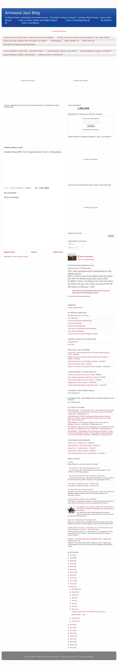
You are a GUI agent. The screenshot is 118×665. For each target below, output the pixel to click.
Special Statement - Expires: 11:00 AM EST (19, 54)
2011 (72, 633)
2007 (72, 639)
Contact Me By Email (59, 31)
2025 (72, 558)
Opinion (61, 20)
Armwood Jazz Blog (22, 13)
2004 (72, 647)
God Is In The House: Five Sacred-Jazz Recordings (84, 366)
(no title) (70, 462)
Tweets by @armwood (75, 307)
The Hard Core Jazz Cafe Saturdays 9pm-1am (84, 468)
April (73, 606)
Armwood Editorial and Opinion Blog (79, 320)
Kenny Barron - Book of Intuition (78, 451)
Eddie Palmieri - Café (78, 614)
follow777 (76, 657)
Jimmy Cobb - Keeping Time (77, 443)
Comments (73, 248)
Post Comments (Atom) (20, 256)
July (73, 597)
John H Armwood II (86, 256)
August (74, 595)
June (73, 600)
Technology (95, 20)
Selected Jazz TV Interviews (79, 268)
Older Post (58, 252)
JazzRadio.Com (73, 342)
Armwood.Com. (14, 23)
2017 (72, 581)
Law (41, 23)
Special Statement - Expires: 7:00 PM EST (96, 51)
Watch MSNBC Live (72, 41)
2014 (72, 624)
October (74, 592)
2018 (72, 578)
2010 (72, 636)
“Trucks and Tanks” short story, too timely (81, 374)
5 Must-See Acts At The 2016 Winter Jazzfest (82, 361)
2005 (72, 644)
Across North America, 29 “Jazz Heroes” (81, 380)
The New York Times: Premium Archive (80, 489)
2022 (72, 566)
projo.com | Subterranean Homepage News (82, 520)
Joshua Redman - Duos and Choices (80, 445)
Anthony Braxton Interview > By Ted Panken (82, 499)
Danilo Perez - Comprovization (78, 448)
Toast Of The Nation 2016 (76, 364)
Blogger (90, 657)
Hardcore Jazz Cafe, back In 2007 (94, 278)
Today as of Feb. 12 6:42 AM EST (50, 54)
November (75, 589)
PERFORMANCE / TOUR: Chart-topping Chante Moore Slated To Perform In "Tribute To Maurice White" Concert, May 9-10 (89, 417)
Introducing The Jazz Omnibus (78, 382)
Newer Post (9, 252)
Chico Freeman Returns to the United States (82, 453)
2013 (72, 627)
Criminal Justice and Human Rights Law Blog (82, 334)
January (74, 621)
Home (33, 252)
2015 (72, 586)
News (14, 20)
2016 (72, 584)
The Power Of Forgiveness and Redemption (82, 328)
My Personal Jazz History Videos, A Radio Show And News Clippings (29, 37)
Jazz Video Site (73, 318)
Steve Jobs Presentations (76, 331)
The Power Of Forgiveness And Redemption (19, 44)
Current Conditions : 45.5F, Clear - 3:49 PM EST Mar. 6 (24, 51)
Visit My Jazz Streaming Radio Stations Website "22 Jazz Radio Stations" (83, 37)
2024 (72, 561)
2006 (72, 642)
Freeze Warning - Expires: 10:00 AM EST (62, 51)
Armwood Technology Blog (76, 326)
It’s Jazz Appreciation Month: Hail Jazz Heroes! (83, 385)
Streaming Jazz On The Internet (78, 315)
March (74, 609)
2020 (72, 572)
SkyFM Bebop (56, 41)
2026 (72, 555)
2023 (72, 563)
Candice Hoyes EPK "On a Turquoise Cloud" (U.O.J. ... (89, 611)
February (75, 618)
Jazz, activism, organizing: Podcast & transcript (83, 377)
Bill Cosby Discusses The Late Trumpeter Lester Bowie (87, 476)
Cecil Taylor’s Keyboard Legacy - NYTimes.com (83, 483)
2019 (72, 575)
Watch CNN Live (88, 41)
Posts (72, 244)
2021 (72, 569)
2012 (72, 630)
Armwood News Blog (74, 323)
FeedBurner (95, 129)
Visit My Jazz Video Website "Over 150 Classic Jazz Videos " (25, 41)
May (73, 603)
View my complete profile (86, 259)
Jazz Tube (71, 344)
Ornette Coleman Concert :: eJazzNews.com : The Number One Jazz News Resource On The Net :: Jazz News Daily (90, 528)
